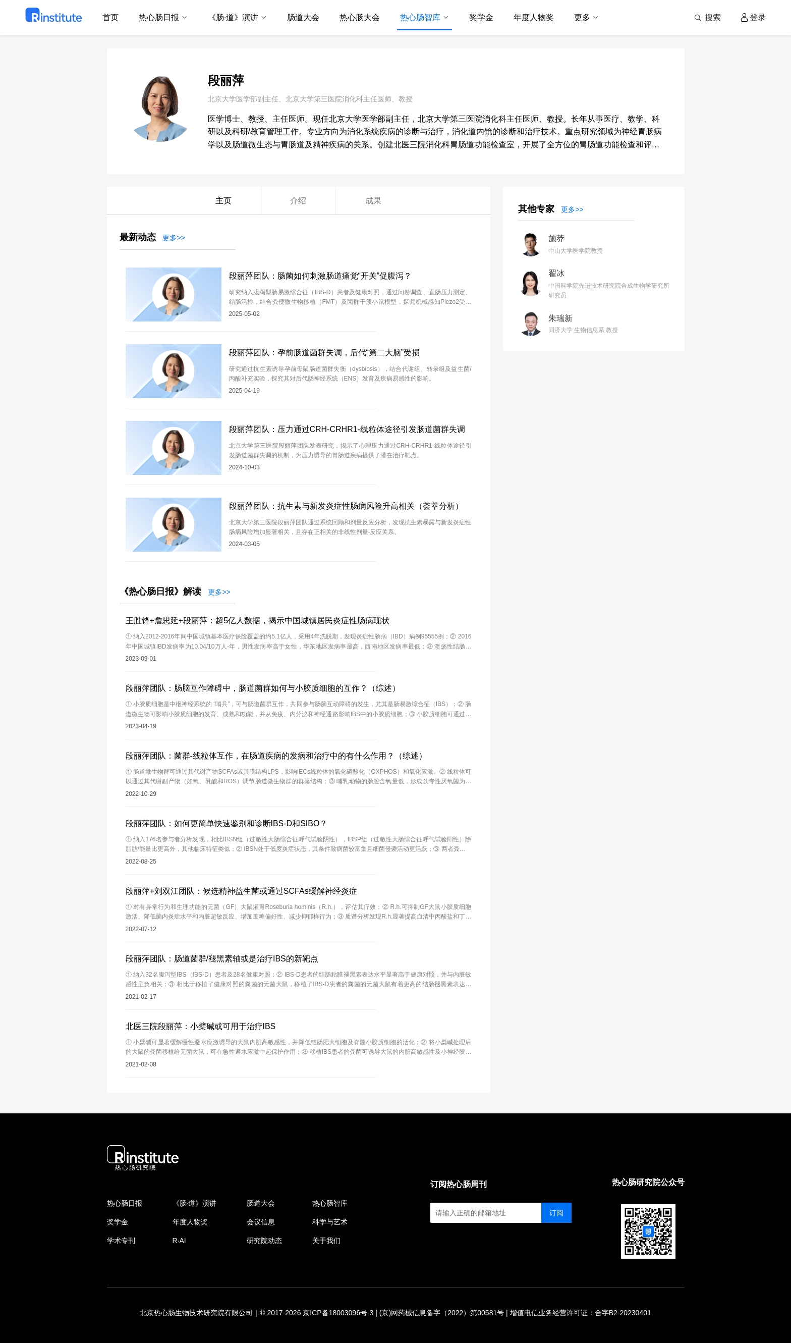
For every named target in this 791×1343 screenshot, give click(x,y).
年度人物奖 (190, 1222)
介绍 (298, 200)
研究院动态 (264, 1241)
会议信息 (261, 1222)
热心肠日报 (124, 1203)
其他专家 (536, 209)
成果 (373, 200)
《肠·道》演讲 (195, 1203)
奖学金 (117, 1222)
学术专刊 (121, 1241)
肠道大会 (261, 1203)
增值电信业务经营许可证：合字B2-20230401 (580, 1313)
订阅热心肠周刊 (458, 1184)
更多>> (173, 238)
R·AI (179, 1241)
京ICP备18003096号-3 (338, 1313)
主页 (223, 200)
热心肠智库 (330, 1203)
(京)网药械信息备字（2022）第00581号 (441, 1313)
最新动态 (138, 237)
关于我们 (326, 1241)
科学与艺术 (330, 1222)
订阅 (556, 1213)
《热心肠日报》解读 (160, 591)
